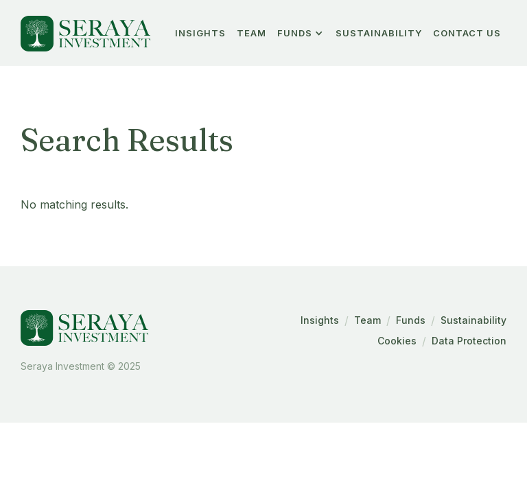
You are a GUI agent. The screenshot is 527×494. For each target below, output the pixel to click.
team (251, 32)
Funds (410, 320)
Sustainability (379, 32)
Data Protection (469, 340)
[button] (301, 33)
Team (367, 320)
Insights (320, 320)
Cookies (397, 340)
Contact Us (467, 32)
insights (200, 32)
